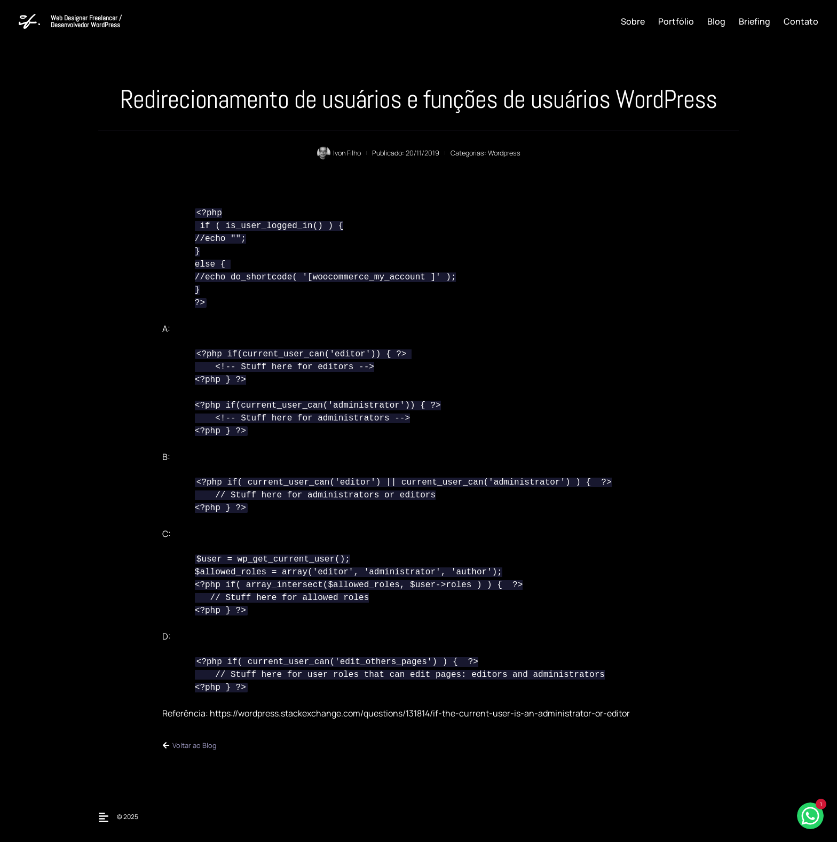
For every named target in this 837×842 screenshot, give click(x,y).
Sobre (633, 21)
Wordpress (504, 153)
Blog (716, 21)
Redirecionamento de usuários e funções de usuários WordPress (418, 99)
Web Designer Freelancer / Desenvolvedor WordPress (86, 21)
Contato (801, 21)
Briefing (754, 21)
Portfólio (676, 21)
